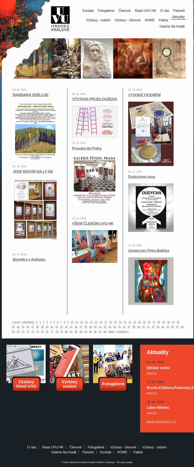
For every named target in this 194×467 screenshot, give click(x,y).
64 (163, 326)
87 (100, 331)
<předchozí (28, 322)
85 (90, 331)
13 (86, 322)
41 (52, 326)
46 (76, 326)
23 (134, 322)
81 (71, 331)
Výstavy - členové (128, 20)
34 (18, 326)
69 (13, 331)
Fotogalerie (106, 10)
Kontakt (88, 10)
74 (37, 331)
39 (42, 326)
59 (138, 326)
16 (100, 322)
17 (105, 322)
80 (66, 331)
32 (178, 322)
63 (158, 326)
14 (91, 322)
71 (23, 331)
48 (85, 326)
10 (72, 322)
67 (177, 326)
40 (47, 326)
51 (100, 326)
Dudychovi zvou (141, 177)
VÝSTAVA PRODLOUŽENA (94, 99)
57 (129, 326)
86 (95, 331)
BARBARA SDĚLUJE (30, 95)
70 (18, 331)
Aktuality (178, 17)
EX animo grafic (124, 462)
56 (124, 326)
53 (110, 326)
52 (105, 326)
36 (27, 326)
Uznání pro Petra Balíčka (148, 250)
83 (80, 331)
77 (52, 331)
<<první (16, 322)
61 (148, 326)
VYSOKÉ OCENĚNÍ (144, 95)
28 (158, 322)
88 (105, 331)
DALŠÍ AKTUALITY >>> (162, 421)
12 (81, 322)
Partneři (179, 10)
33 (13, 326)
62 (153, 326)
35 (23, 326)
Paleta (163, 20)
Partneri (88, 452)
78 (56, 331)
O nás (164, 10)
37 (32, 326)
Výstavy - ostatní (98, 20)
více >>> (152, 372)
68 (182, 326)
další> (112, 331)
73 (32, 331)
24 (139, 322)
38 (37, 326)
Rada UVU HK (145, 10)
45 (71, 326)
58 (133, 326)
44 (66, 326)
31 (173, 322)
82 (76, 331)
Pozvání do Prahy (86, 148)
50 (95, 326)
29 (163, 322)
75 (42, 331)
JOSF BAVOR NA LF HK (33, 171)
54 (114, 326)
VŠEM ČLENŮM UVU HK (93, 223)
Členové (124, 10)
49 (90, 326)
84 (85, 331)
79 (61, 331)
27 (154, 322)
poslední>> (123, 331)
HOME (150, 20)
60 (143, 326)
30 (168, 322)
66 (172, 326)
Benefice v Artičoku (29, 259)
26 (149, 322)
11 (77, 322)
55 (119, 326)
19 (115, 322)
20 (120, 322)
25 (144, 322)
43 (61, 326)
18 (110, 322)
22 (130, 322)
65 (167, 326)
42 (56, 326)
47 (80, 326)
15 (96, 322)
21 (125, 322)
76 (47, 331)
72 (27, 331)
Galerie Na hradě (63, 452)
